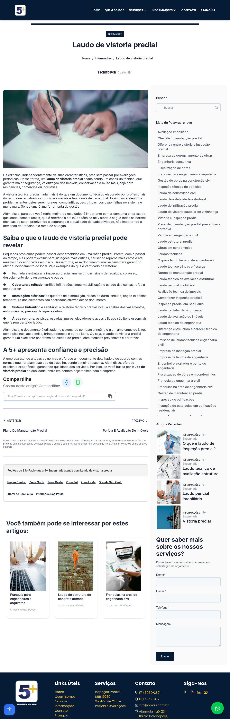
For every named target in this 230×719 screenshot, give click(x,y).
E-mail (161, 591)
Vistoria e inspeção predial (177, 218)
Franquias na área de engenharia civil (186, 387)
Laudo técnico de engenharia (179, 323)
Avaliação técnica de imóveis (179, 291)
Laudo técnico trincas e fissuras (182, 266)
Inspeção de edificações (176, 399)
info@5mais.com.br (152, 705)
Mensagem (163, 624)
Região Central (16, 482)
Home (95, 10)
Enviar (165, 656)
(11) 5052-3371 (148, 692)
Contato (188, 10)
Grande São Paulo (110, 482)
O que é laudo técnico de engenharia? (186, 260)
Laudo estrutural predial (175, 241)
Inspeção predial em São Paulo (181, 304)
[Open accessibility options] (9, 709)
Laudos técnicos (170, 254)
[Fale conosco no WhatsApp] (217, 708)
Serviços (138, 10)
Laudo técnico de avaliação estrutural (186, 279)
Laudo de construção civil (177, 193)
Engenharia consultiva (174, 162)
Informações (164, 10)
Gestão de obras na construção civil (184, 180)
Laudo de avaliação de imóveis (181, 316)
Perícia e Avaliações (110, 706)
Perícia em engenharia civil (178, 235)
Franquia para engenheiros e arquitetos (187, 174)
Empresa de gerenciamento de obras (185, 155)
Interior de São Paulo (50, 494)
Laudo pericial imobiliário (176, 285)
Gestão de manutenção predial (181, 393)
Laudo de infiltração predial (178, 205)
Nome (160, 574)
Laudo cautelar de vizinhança (180, 310)
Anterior (12, 420)
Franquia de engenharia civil (179, 381)
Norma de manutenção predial (180, 273)
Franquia (208, 10)
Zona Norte (36, 482)
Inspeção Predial (107, 692)
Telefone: (163, 607)
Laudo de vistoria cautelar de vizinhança (188, 212)
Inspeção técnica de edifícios (179, 187)
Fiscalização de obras (174, 168)
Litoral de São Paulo (20, 494)
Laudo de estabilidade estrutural (182, 199)
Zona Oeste (55, 482)
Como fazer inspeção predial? (180, 298)
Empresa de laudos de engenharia (183, 357)
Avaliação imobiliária (173, 132)
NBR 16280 (102, 696)
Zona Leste (88, 482)
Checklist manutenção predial (180, 138)
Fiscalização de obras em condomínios (187, 374)
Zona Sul (72, 482)
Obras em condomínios (175, 248)
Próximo (140, 420)
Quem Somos (114, 10)
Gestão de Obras (108, 701)
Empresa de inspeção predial (179, 351)
